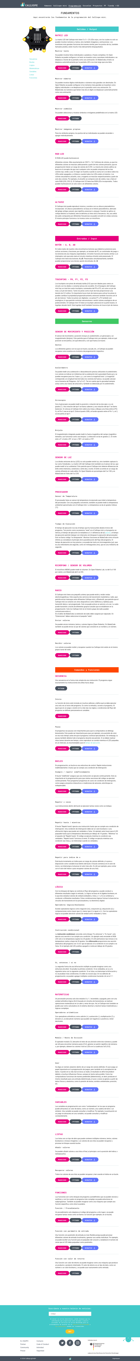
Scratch (90, 67)
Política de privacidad (81, 1324)
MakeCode (62, 68)
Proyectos (97, 5)
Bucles (31, 62)
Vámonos (48, 5)
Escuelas (87, 5)
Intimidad (40, 1347)
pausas (108, 533)
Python (75, 68)
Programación (75, 5)
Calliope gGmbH (30, 1358)
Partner (23, 1344)
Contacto (40, 1341)
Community (24, 1347)
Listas (31, 75)
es (118, 5)
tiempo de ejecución (92, 743)
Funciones (33, 78)
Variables (32, 72)
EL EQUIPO (24, 1341)
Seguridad (40, 1351)
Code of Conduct (43, 1344)
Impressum (116, 1358)
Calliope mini (60, 5)
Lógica (31, 65)
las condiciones (60, 1326)
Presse (22, 1351)
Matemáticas (34, 68)
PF (105, 5)
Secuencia (33, 59)
